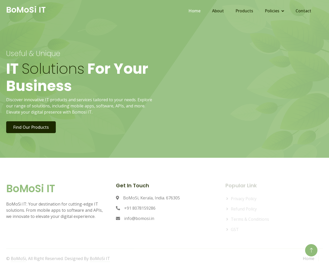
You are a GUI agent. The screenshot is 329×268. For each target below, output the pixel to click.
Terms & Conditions (250, 219)
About (218, 11)
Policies (272, 11)
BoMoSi (18, 258)
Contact (303, 11)
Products (244, 11)
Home (194, 11)
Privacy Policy (244, 198)
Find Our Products (31, 127)
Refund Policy (244, 209)
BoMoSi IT (100, 258)
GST (235, 229)
